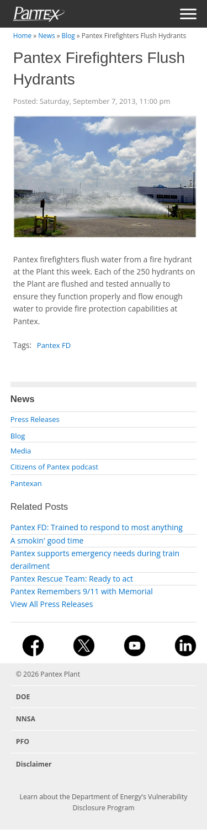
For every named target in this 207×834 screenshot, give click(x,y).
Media (20, 451)
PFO (22, 741)
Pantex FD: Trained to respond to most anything (96, 527)
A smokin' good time (47, 540)
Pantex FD (54, 345)
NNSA (25, 719)
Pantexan (26, 483)
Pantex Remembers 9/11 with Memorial (81, 591)
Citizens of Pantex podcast (54, 467)
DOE (23, 696)
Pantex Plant (60, 674)
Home (22, 35)
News (46, 35)
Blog (68, 35)
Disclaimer (34, 764)
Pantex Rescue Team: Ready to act (71, 578)
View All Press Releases (51, 604)
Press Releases (35, 419)
